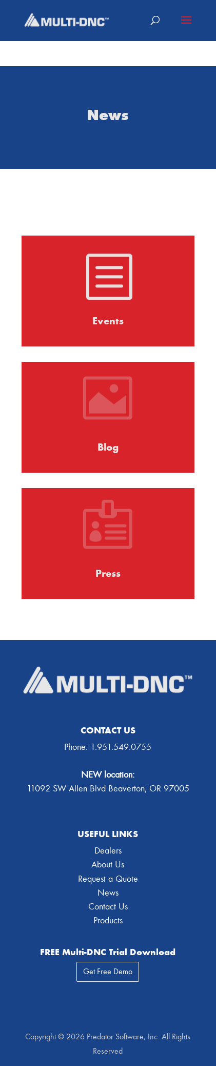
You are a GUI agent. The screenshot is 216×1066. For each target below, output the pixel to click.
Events (108, 321)
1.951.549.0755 (120, 747)
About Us (107, 864)
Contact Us (108, 906)
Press (108, 573)
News (108, 892)
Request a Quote (108, 879)
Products (108, 920)
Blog (108, 447)
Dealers (108, 850)
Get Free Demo (107, 971)
